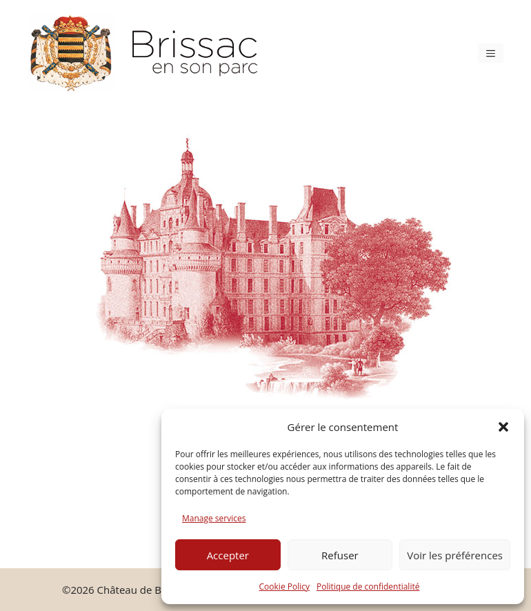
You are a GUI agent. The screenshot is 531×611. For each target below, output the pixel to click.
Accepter (228, 555)
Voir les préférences (455, 555)
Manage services (214, 518)
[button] (503, 427)
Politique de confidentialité (368, 586)
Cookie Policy (284, 586)
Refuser (340, 555)
